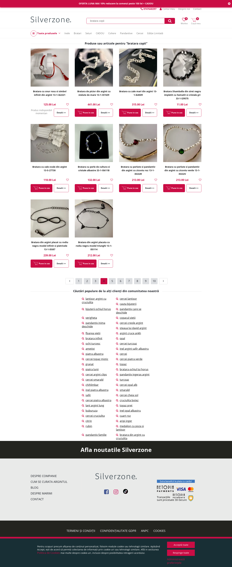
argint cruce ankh (128, 333)
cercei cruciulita (93, 416)
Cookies (159, 531)
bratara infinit (92, 338)
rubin (87, 426)
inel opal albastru (128, 410)
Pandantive (126, 33)
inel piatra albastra (95, 390)
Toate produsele (45, 33)
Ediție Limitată (155, 33)
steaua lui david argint (131, 328)
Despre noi (184, 8)
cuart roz (123, 416)
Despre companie (44, 476)
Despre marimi (41, 493)
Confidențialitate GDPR (118, 531)
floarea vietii (91, 333)
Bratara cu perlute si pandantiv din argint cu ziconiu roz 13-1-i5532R (138, 170)
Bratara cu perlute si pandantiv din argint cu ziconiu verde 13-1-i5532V (182, 170)
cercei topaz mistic (95, 359)
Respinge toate (181, 552)
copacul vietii (125, 318)
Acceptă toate (181, 544)
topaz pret (124, 405)
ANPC (145, 531)
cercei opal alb (126, 385)
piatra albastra (92, 354)
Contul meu (167, 8)
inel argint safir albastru (132, 348)
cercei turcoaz (126, 343)
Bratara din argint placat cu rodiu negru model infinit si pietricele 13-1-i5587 (49, 246)
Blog (34, 487)
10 (154, 281)
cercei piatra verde (129, 359)
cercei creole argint (129, 323)
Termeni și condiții (81, 531)
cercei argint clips (94, 374)
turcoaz (122, 379)
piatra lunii (90, 369)
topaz (121, 364)
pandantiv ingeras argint (133, 374)
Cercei (139, 33)
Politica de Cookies (48, 553)
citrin (87, 421)
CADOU (100, 33)
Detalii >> (61, 112)
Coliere (112, 33)
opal (120, 338)
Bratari (77, 33)
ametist (88, 348)
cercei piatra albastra (96, 400)
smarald (123, 390)
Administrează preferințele (176, 561)
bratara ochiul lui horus (132, 369)
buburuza (89, 410)
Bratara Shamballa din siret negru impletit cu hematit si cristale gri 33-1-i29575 (182, 95)
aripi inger (124, 421)
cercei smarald (92, 379)
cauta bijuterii (126, 304)
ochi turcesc (91, 343)
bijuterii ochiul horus (96, 309)
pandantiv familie (94, 435)
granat (88, 364)
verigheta (89, 318)
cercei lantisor (126, 299)
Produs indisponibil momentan (41, 112)
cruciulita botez (127, 400)
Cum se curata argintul (49, 482)
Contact (197, 8)
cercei (121, 354)
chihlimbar (90, 385)
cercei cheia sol (127, 395)
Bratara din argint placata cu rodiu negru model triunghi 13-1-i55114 (94, 246)
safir (86, 395)
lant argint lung (93, 405)
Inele (67, 33)
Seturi (88, 33)
